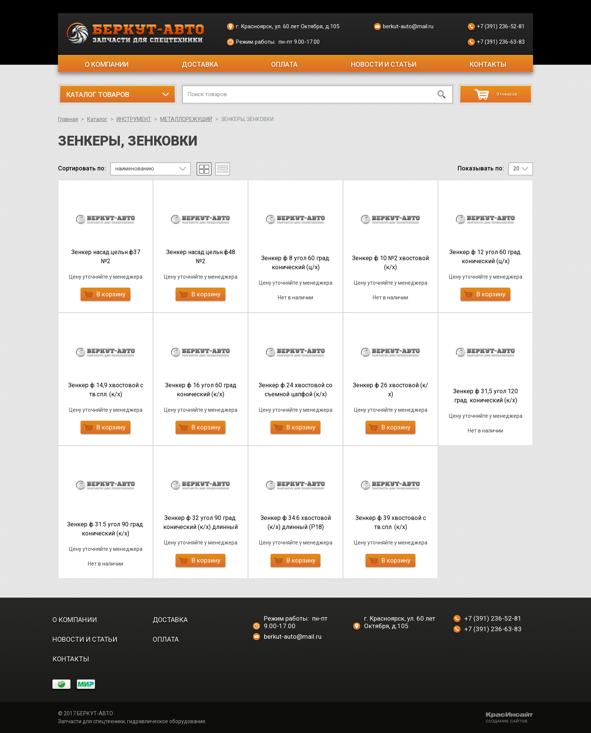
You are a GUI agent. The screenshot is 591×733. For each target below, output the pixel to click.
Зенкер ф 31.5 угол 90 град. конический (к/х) (105, 529)
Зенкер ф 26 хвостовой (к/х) (390, 390)
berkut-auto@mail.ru (403, 27)
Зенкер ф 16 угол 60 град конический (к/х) (200, 390)
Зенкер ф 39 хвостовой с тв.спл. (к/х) (390, 522)
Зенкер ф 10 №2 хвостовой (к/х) (390, 263)
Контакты (488, 64)
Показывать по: (481, 168)
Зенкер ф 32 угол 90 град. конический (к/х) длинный (200, 522)
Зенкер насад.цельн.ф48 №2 (200, 256)
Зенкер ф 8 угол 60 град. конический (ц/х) (295, 263)
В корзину (105, 294)
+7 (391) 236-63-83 (496, 42)
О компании (107, 64)
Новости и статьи (383, 64)
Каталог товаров (97, 94)
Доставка (200, 64)
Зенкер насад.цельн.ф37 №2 (105, 256)
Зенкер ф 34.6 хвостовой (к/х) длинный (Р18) (295, 522)
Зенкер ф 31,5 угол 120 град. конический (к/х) (485, 396)
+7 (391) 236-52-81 (496, 27)
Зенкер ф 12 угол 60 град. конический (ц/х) (485, 256)
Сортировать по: (82, 168)
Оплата (284, 64)
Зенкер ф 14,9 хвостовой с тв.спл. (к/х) (105, 390)
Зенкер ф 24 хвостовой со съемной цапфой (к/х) (295, 390)
